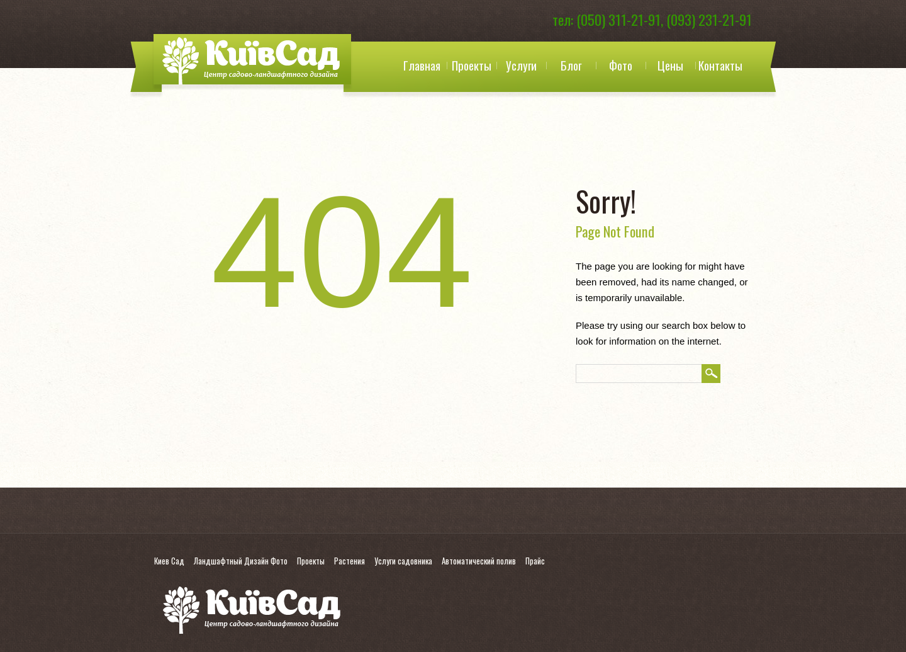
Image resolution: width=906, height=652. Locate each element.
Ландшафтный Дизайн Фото (241, 560)
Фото (620, 65)
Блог (571, 65)
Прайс (535, 560)
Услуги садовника (403, 560)
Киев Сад (169, 560)
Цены (670, 65)
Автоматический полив (479, 560)
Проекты (471, 65)
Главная (421, 65)
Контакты (720, 65)
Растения (349, 560)
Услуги (521, 65)
